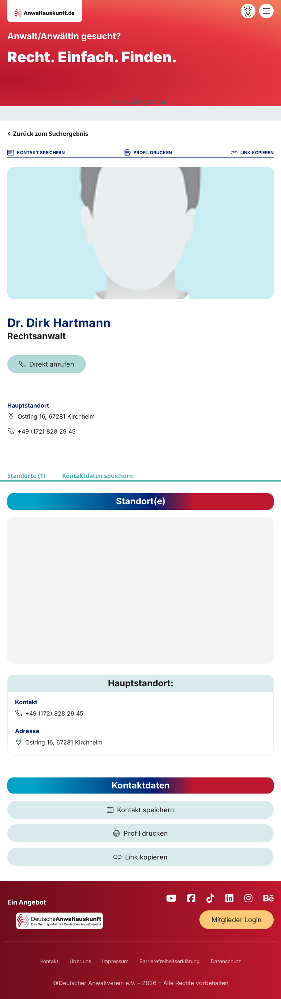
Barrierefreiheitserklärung (169, 961)
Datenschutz (226, 961)
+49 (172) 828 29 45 (47, 431)
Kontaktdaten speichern (97, 476)
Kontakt (49, 961)
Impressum (115, 961)
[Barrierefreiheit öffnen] (248, 11)
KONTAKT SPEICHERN (36, 152)
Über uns (80, 961)
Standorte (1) (26, 476)
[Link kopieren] (140, 857)
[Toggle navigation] (266, 11)
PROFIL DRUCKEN (148, 152)
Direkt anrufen (46, 364)
